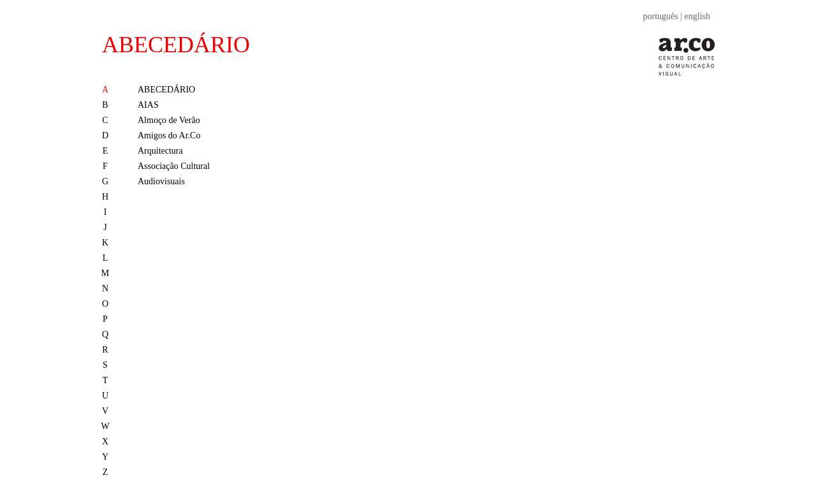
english (697, 16)
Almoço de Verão (169, 120)
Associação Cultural (174, 166)
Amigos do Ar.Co (169, 135)
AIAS (148, 105)
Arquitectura (160, 151)
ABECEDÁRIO (176, 44)
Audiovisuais (161, 181)
